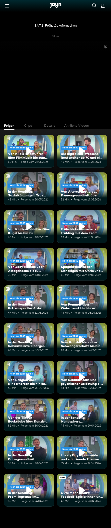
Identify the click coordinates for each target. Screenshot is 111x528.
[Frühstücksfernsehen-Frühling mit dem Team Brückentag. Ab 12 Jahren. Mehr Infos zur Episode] (82, 226)
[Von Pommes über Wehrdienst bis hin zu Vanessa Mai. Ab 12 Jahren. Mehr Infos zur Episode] (82, 301)
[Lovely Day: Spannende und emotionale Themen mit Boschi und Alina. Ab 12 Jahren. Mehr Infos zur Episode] (82, 452)
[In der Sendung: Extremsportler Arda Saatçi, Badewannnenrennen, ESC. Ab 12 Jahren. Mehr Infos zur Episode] (29, 301)
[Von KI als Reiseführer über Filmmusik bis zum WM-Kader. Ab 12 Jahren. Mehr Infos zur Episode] (29, 151)
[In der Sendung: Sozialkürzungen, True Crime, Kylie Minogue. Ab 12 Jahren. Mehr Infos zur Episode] (29, 188)
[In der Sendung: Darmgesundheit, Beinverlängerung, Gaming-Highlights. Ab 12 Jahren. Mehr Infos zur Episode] (29, 452)
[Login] (103, 5)
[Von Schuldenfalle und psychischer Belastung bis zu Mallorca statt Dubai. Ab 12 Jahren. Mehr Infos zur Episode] (82, 377)
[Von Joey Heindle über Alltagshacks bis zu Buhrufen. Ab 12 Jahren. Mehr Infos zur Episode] (29, 264)
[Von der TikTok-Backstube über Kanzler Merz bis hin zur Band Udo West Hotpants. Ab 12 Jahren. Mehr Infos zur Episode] (29, 415)
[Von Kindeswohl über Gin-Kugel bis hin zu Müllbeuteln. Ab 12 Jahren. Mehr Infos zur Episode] (29, 226)
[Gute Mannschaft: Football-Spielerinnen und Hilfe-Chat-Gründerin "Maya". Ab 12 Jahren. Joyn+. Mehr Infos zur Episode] (82, 490)
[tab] (10, 126)
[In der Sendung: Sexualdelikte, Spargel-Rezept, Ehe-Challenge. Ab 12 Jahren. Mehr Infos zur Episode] (29, 339)
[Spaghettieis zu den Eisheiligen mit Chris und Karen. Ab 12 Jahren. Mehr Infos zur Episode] (82, 264)
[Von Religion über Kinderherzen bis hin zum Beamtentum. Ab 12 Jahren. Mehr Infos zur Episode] (29, 377)
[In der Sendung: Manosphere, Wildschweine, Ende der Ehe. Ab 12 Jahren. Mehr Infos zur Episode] (82, 415)
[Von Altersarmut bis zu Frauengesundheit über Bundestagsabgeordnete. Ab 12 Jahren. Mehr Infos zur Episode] (82, 188)
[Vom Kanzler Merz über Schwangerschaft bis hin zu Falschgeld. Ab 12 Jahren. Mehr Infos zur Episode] (82, 339)
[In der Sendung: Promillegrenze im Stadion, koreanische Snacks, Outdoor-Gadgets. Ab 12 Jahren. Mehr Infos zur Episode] (29, 490)
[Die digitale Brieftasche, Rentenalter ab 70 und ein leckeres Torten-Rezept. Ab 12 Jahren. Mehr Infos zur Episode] (82, 151)
